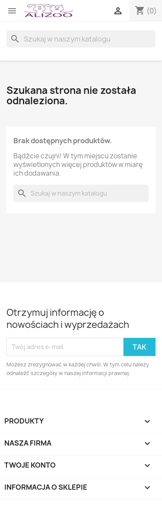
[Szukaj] (81, 39)
